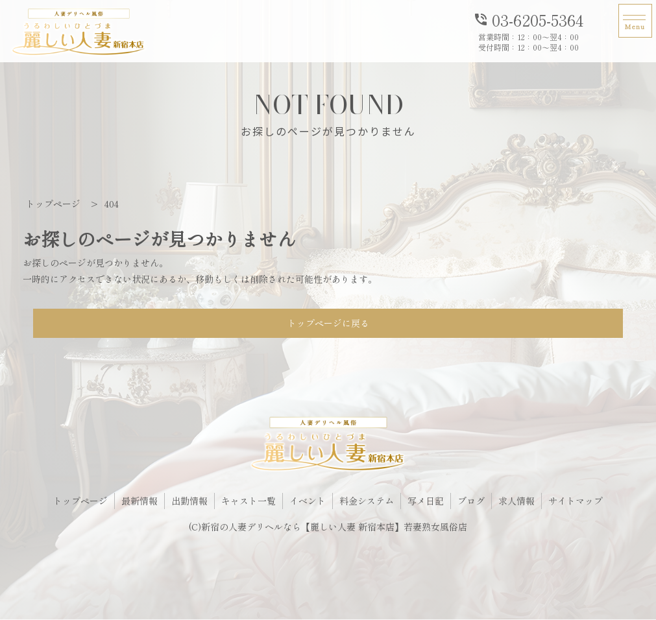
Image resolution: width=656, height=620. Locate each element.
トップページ (80, 500)
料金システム (366, 500)
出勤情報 (189, 500)
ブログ (471, 500)
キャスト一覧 (248, 500)
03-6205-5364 (528, 19)
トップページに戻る (328, 322)
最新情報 (139, 500)
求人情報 (516, 500)
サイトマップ (575, 500)
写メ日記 (425, 500)
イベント (307, 500)
